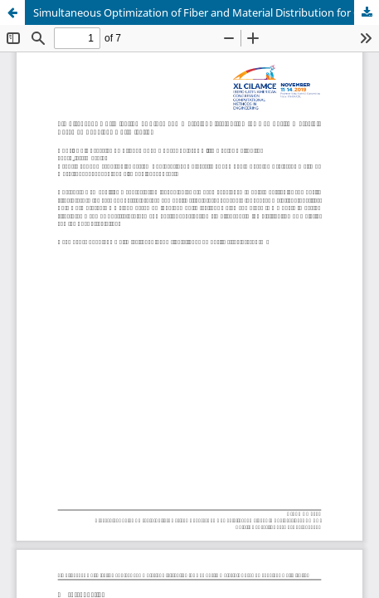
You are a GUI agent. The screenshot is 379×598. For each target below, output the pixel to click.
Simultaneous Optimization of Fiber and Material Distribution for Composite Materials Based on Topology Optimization (206, 12)
